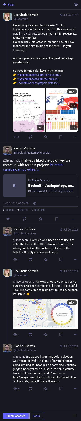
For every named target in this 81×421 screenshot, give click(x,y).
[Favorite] (45, 137)
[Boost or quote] (30, 137)
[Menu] (74, 416)
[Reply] (16, 137)
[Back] (35, 4)
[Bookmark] (60, 137)
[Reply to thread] (16, 259)
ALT (40, 127)
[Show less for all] (76, 4)
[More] (76, 137)
